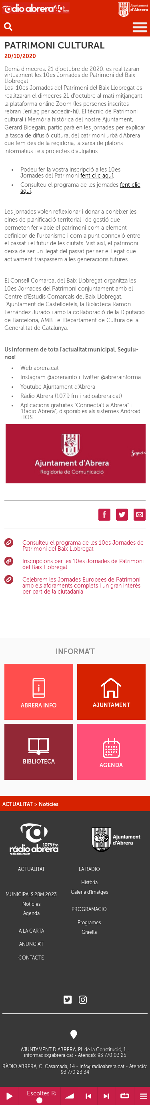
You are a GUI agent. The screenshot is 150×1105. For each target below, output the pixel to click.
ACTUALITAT (17, 804)
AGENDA (111, 753)
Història (89, 882)
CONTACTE (31, 958)
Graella (89, 932)
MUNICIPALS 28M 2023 (31, 894)
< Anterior (88, 1096)
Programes (89, 922)
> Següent (107, 1096)
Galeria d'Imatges (89, 892)
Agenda (31, 913)
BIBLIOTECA (39, 751)
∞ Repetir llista (125, 1096)
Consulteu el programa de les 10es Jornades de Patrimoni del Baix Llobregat (83, 546)
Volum (70, 1096)
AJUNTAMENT (111, 693)
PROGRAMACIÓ (89, 909)
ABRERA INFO (38, 693)
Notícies (48, 804)
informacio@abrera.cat (48, 1055)
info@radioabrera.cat (102, 1066)
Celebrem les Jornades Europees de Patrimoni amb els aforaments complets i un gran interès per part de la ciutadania (81, 586)
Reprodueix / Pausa (9, 1096)
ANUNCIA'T (31, 944)
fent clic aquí (96, 176)
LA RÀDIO (89, 869)
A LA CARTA (31, 931)
